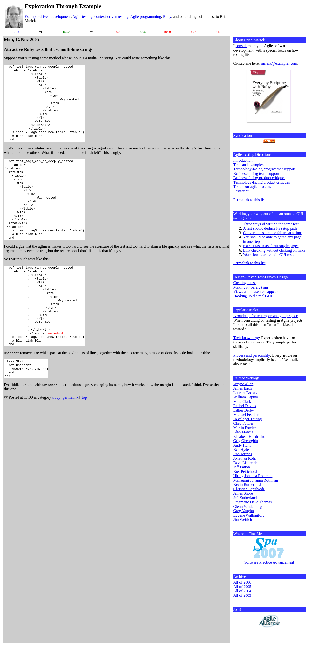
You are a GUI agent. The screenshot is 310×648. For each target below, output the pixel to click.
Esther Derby (243, 410)
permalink (70, 448)
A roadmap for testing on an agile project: (265, 316)
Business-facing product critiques (259, 178)
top (84, 448)
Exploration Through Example (63, 6)
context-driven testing (111, 16)
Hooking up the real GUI (252, 296)
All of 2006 (242, 582)
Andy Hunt (242, 445)
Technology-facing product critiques (261, 182)
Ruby (167, 16)
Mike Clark (242, 401)
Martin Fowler (244, 428)
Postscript (241, 191)
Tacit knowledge (246, 338)
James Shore (243, 493)
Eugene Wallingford (249, 515)
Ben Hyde (241, 449)
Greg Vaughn (243, 511)
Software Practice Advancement (269, 562)
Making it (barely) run (250, 287)
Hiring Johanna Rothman (253, 476)
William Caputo (245, 397)
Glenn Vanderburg (247, 506)
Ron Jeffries (242, 454)
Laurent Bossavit (246, 393)
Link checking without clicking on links (274, 250)
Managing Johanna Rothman (255, 480)
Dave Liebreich (245, 463)
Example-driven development (48, 16)
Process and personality (251, 355)
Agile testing (82, 16)
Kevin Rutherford (247, 484)
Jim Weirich (242, 519)
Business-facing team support (256, 173)
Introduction (243, 160)
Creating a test (244, 283)
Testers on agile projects (252, 186)
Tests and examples (248, 165)
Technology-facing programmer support (264, 169)
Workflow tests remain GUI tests (268, 255)
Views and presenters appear (255, 291)
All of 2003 (242, 595)
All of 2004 (242, 591)
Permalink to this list (249, 200)
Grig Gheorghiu (245, 441)
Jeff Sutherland (245, 498)
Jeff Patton (241, 467)
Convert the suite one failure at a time (272, 233)
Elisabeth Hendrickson (251, 436)
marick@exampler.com (279, 63)
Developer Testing (247, 419)
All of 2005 (242, 587)
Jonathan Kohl (244, 458)
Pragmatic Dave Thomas (252, 502)
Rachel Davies (244, 406)
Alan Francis (243, 432)
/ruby (56, 448)
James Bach (242, 388)
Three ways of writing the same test (271, 224)
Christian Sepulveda (249, 489)
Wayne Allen (243, 384)
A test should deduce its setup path (270, 228)
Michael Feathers (246, 414)
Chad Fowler (243, 423)
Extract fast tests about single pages (271, 246)
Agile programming (145, 16)
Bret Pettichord (245, 471)
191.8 (15, 32)
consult (241, 46)
